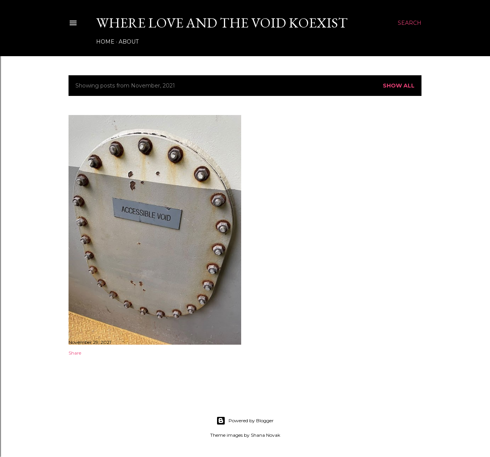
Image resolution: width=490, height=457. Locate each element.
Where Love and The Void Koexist (222, 23)
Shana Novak (265, 435)
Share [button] (75, 353)
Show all (399, 85)
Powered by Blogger (245, 420)
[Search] (409, 23)
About (129, 41)
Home (105, 41)
